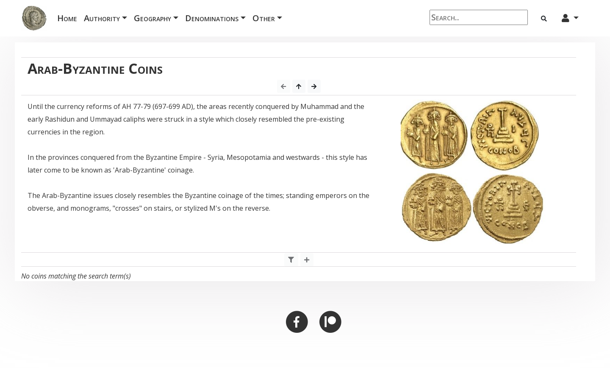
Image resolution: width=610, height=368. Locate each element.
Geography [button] (152, 18)
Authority (102, 18)
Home (68, 17)
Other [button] (263, 18)
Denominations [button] (211, 18)
